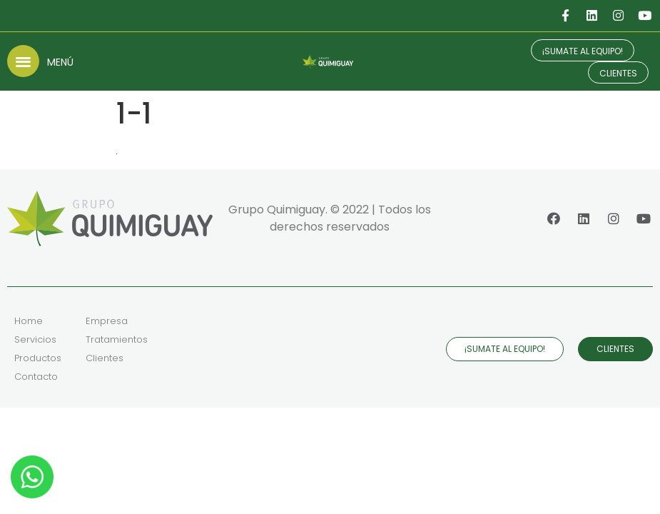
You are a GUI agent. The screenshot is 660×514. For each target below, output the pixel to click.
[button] (23, 61)
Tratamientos (117, 339)
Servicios (35, 339)
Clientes (104, 358)
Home (28, 321)
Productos (37, 358)
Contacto (36, 376)
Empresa (107, 321)
